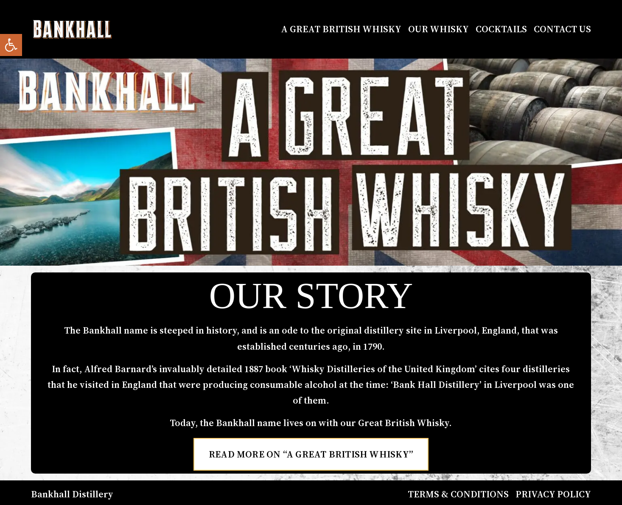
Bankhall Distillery (72, 494)
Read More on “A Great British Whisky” (311, 454)
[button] (11, 45)
